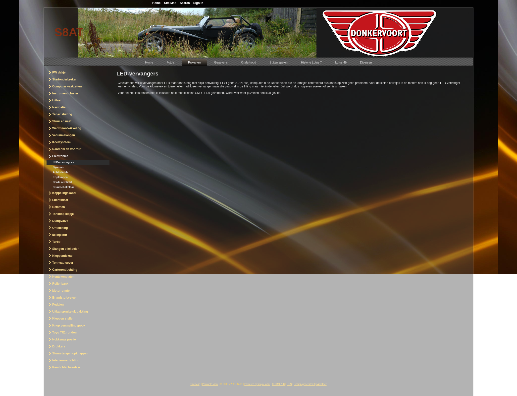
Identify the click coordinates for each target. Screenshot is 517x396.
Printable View (210, 384)
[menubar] (258, 62)
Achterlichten (61, 172)
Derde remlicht (62, 182)
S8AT (69, 32)
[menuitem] (149, 62)
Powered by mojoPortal (257, 384)
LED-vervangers (63, 162)
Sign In (198, 3)
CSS (289, 384)
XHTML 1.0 (278, 384)
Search (185, 3)
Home (156, 3)
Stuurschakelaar (63, 187)
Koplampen (60, 177)
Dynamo (58, 167)
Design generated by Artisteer (310, 384)
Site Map (195, 384)
